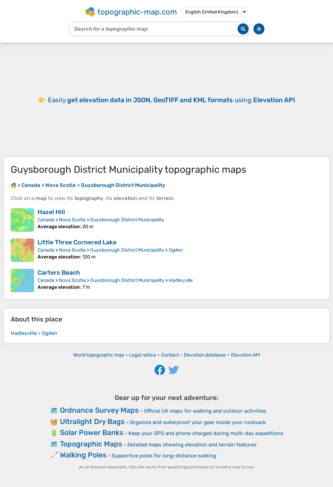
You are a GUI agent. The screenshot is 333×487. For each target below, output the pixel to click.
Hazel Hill (51, 212)
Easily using (171, 100)
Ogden (176, 250)
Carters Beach (59, 272)
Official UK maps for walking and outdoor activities (205, 411)
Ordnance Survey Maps (99, 410)
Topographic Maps (91, 444)
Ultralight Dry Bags (92, 421)
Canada (46, 220)
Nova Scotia (72, 220)
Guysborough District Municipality (127, 220)
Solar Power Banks (91, 432)
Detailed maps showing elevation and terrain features (192, 445)
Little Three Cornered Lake (77, 242)
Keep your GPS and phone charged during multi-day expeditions (205, 433)
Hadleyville (181, 280)
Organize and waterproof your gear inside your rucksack (198, 422)
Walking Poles (83, 455)
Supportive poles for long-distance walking (164, 456)
